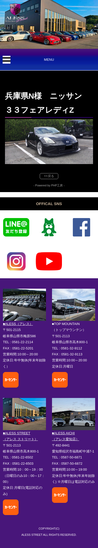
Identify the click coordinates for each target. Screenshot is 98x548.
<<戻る (49, 176)
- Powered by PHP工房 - (49, 185)
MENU (49, 60)
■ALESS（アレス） (18, 324)
